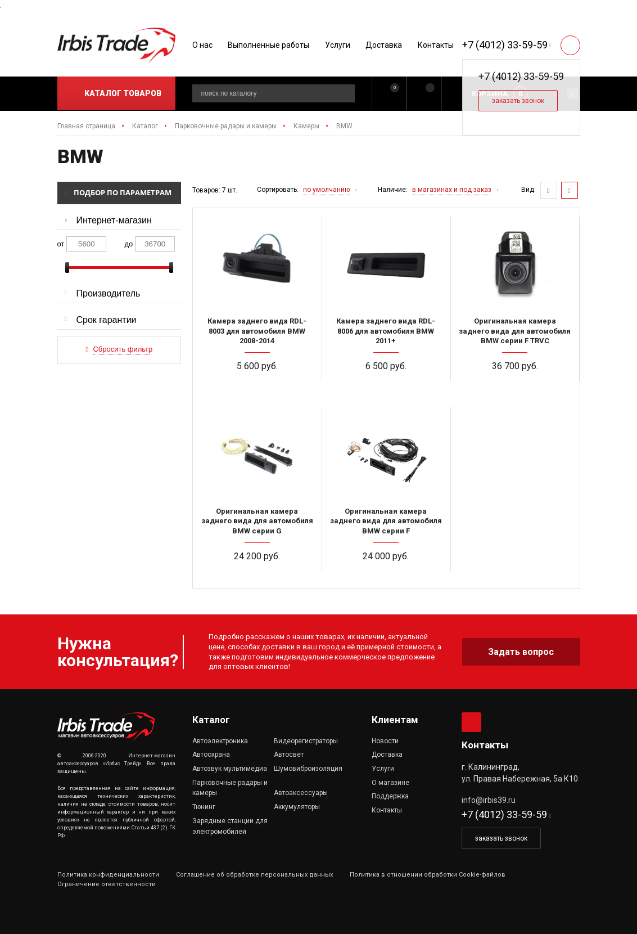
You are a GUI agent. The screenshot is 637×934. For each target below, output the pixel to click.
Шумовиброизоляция (308, 769)
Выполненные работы (268, 45)
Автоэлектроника (220, 741)
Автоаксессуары (301, 793)
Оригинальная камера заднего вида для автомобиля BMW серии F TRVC (515, 331)
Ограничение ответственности (106, 884)
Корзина (490, 93)
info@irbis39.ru (489, 800)
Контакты (436, 45)
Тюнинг (203, 807)
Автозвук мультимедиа (229, 769)
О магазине (390, 783)
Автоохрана (211, 754)
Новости (385, 741)
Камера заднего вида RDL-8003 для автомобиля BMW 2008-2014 (256, 331)
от (61, 244)
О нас (202, 45)
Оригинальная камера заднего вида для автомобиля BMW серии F (386, 521)
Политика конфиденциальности (108, 874)
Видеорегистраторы (306, 741)
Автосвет (289, 754)
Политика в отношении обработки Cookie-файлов (427, 874)
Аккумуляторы (297, 807)
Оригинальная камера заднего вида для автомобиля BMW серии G (257, 521)
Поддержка (390, 796)
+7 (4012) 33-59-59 (505, 45)
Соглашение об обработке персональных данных (254, 874)
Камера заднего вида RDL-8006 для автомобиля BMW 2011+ (385, 331)
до (129, 244)
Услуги (337, 45)
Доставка (383, 45)
